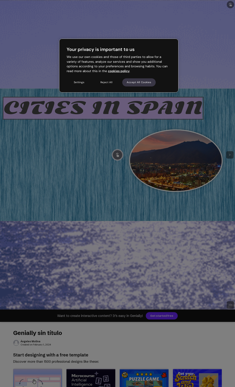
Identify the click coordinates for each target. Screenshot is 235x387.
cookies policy (119, 71)
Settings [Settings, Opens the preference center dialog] (79, 82)
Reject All (106, 82)
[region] (118, 65)
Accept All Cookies (139, 82)
